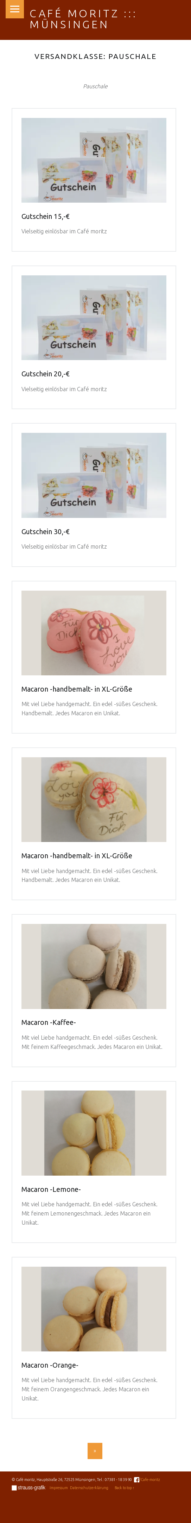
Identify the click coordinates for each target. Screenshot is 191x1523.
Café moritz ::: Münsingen (84, 18)
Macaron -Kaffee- (48, 1022)
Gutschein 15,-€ (45, 216)
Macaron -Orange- (49, 1365)
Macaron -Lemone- (51, 1189)
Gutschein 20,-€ (45, 374)
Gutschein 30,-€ (45, 532)
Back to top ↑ (124, 1488)
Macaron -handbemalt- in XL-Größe (76, 689)
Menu (15, 9)
